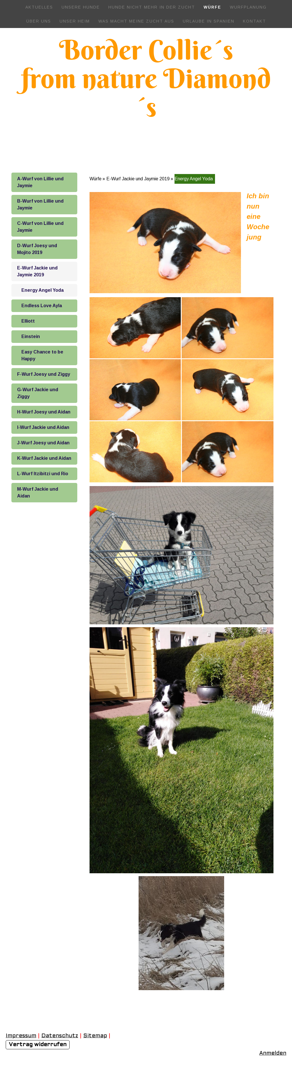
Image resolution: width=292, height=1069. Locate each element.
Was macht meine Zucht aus (136, 21)
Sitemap (95, 1035)
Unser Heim (75, 21)
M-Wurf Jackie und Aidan (37, 492)
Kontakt (254, 21)
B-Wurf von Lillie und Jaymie (40, 204)
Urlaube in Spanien (208, 21)
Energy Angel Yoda (42, 290)
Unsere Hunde (81, 7)
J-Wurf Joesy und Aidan (43, 442)
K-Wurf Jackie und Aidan (44, 458)
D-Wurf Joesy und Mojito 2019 (37, 249)
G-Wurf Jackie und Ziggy (37, 393)
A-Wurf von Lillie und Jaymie (40, 182)
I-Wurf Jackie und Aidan (43, 427)
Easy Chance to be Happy (42, 355)
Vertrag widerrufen (37, 1044)
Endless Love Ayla (41, 305)
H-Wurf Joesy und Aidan (43, 411)
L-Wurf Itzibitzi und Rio (42, 473)
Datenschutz (59, 1035)
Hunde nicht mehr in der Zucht (151, 7)
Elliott (28, 321)
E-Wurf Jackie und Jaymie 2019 (37, 271)
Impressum (21, 1035)
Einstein (30, 336)
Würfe (212, 7)
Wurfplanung (248, 7)
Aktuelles (39, 7)
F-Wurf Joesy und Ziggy (43, 374)
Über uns (38, 21)
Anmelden (272, 1053)
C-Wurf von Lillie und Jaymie (40, 227)
